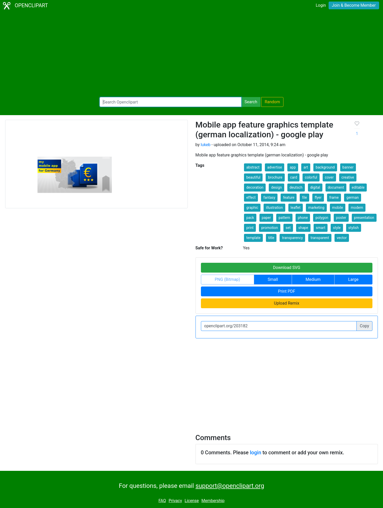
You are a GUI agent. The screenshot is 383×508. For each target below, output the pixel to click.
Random (272, 101)
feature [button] (288, 197)
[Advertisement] (191, 54)
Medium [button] (313, 279)
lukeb (205, 144)
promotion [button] (269, 228)
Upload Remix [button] (286, 303)
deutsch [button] (296, 187)
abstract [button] (252, 167)
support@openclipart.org (229, 485)
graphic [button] (252, 207)
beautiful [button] (253, 177)
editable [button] (358, 187)
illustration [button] (274, 207)
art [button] (306, 167)
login (255, 452)
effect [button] (251, 197)
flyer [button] (318, 197)
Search (251, 101)
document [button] (336, 187)
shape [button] (303, 228)
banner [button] (348, 167)
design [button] (276, 187)
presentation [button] (364, 218)
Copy (364, 325)
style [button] (336, 228)
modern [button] (357, 207)
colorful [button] (311, 177)
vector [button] (342, 238)
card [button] (293, 177)
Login (321, 5)
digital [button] (315, 187)
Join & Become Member (354, 5)
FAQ (162, 500)
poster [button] (341, 218)
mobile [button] (337, 207)
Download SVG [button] (286, 267)
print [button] (250, 228)
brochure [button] (275, 177)
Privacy (175, 500)
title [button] (271, 238)
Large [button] (353, 279)
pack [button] (250, 218)
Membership (212, 500)
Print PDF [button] (286, 291)
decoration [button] (254, 187)
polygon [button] (321, 218)
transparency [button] (292, 238)
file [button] (304, 197)
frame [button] (334, 197)
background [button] (325, 167)
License (192, 500)
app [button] (293, 167)
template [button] (253, 238)
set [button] (288, 228)
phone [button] (303, 218)
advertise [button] (274, 167)
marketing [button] (316, 207)
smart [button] (320, 228)
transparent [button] (320, 238)
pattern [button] (284, 218)
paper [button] (266, 218)
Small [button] (273, 279)
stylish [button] (353, 228)
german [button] (352, 197)
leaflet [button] (295, 207)
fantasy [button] (269, 197)
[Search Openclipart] (170, 102)
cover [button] (329, 177)
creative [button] (347, 177)
